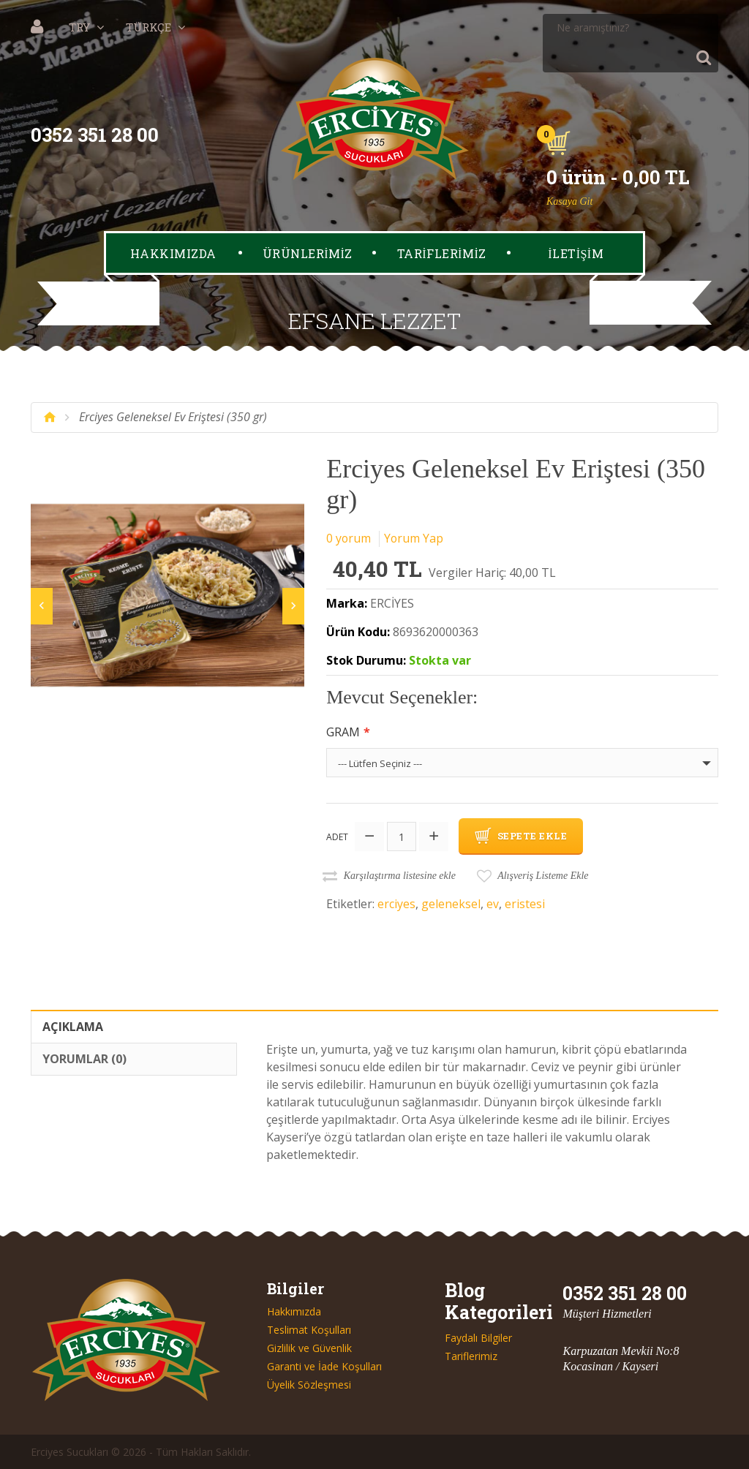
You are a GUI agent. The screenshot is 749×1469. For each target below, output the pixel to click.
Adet (337, 836)
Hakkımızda (294, 1311)
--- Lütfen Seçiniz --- (380, 763)
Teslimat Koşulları (309, 1329)
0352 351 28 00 (95, 105)
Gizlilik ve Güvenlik (309, 1347)
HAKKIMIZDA (173, 224)
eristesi (525, 904)
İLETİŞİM (575, 224)
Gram (343, 732)
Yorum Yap (415, 538)
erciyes (396, 904)
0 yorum (349, 538)
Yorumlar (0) (84, 1058)
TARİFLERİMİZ (441, 224)
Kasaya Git (569, 172)
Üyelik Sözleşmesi (309, 1384)
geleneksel (451, 904)
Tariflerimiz (471, 1356)
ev (492, 904)
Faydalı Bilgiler (478, 1337)
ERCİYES (392, 604)
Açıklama (72, 1026)
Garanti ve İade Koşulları (324, 1366)
